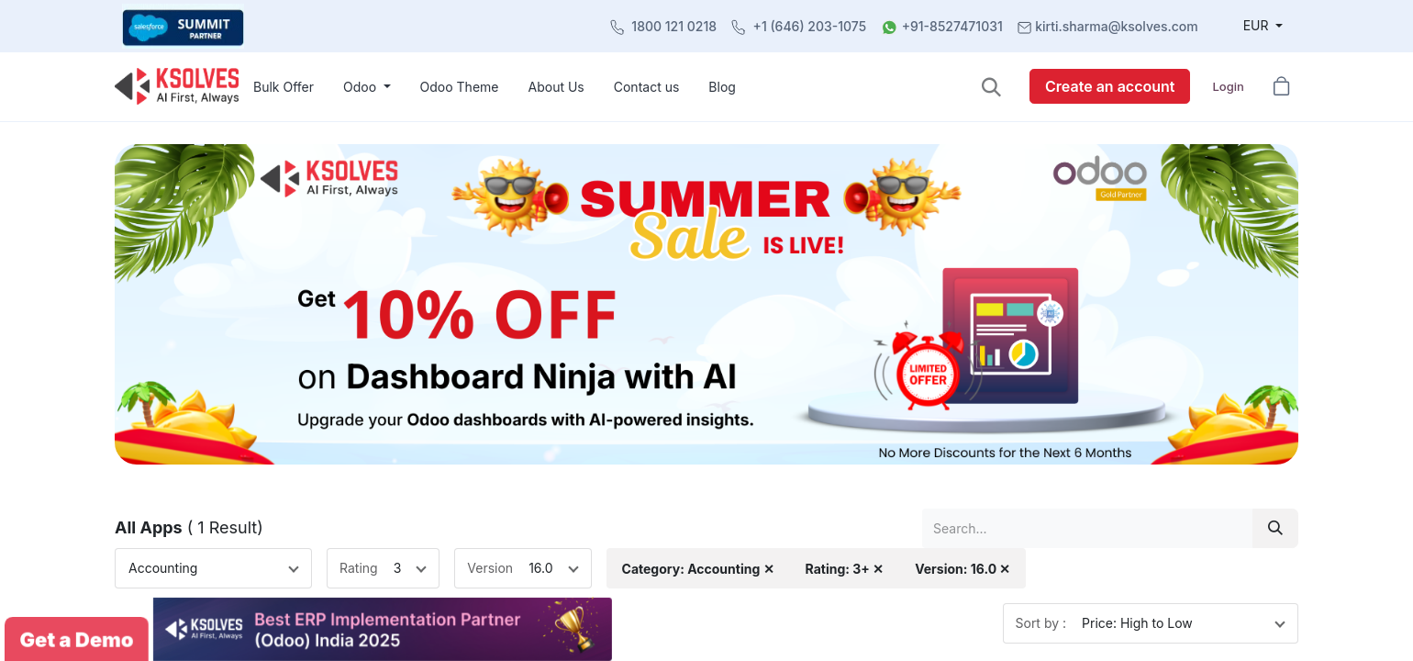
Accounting (162, 568)
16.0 (540, 568)
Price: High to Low (1137, 623)
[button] (991, 87)
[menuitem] (283, 87)
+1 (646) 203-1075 (810, 26)
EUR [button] (1258, 25)
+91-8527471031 (952, 26)
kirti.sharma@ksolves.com (1116, 26)
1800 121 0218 (674, 26)
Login (1227, 86)
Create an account (1109, 86)
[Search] (1275, 528)
